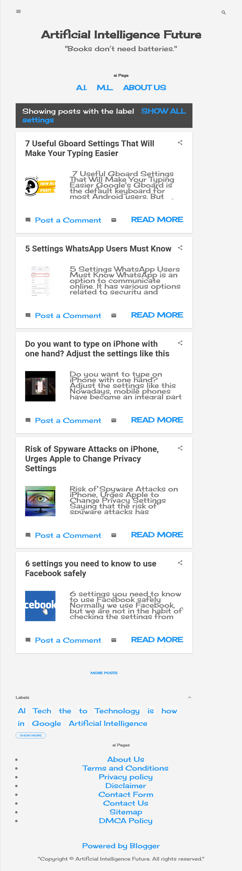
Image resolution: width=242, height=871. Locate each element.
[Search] (224, 13)
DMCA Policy (126, 820)
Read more (157, 219)
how (169, 710)
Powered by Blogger (121, 845)
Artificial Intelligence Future (121, 34)
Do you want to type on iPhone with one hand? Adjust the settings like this (97, 349)
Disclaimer (125, 785)
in (21, 723)
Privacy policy (126, 776)
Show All (163, 111)
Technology (117, 710)
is (150, 710)
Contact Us (125, 803)
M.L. (105, 87)
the (65, 710)
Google (46, 723)
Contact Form (125, 794)
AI (22, 710)
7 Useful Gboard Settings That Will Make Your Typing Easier (89, 148)
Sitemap (126, 812)
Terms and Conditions (126, 768)
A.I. (81, 87)
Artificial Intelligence (108, 723)
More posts (104, 673)
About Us (144, 87)
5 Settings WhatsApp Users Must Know (98, 249)
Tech (42, 710)
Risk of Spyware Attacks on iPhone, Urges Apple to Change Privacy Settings (92, 458)
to (83, 710)
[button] (180, 143)
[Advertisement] (219, 174)
